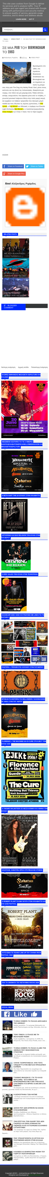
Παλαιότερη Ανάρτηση (39, 367)
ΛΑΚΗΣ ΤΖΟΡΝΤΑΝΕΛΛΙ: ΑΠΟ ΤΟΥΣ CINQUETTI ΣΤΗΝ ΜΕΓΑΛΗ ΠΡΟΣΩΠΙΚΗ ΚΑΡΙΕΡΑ (30, 1065)
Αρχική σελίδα (23, 367)
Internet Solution (34, 1175)
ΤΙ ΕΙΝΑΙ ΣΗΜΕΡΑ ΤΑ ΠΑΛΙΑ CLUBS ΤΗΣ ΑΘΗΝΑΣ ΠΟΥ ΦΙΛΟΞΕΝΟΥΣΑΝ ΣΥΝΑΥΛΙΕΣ (30, 1050)
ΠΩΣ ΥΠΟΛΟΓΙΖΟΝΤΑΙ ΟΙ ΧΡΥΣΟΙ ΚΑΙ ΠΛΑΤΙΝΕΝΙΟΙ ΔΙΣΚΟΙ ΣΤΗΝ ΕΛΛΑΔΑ (29, 1139)
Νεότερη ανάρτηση (8, 367)
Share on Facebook (12, 166)
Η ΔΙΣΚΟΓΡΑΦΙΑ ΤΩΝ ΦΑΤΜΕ (25, 1094)
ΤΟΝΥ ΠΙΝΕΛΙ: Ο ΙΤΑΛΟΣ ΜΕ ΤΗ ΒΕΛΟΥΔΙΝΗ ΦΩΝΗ (26, 1036)
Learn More (21, 19)
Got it (31, 19)
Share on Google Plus (13, 174)
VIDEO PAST (35, 57)
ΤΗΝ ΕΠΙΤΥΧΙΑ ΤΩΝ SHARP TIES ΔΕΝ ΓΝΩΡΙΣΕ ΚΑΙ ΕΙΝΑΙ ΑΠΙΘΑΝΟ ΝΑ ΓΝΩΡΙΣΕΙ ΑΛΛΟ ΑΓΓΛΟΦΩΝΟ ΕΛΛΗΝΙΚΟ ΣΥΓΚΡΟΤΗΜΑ (30, 1124)
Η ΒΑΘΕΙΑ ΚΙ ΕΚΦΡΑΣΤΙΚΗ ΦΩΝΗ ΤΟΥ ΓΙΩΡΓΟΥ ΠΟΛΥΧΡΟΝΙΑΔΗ (29, 1153)
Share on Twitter (34, 166)
